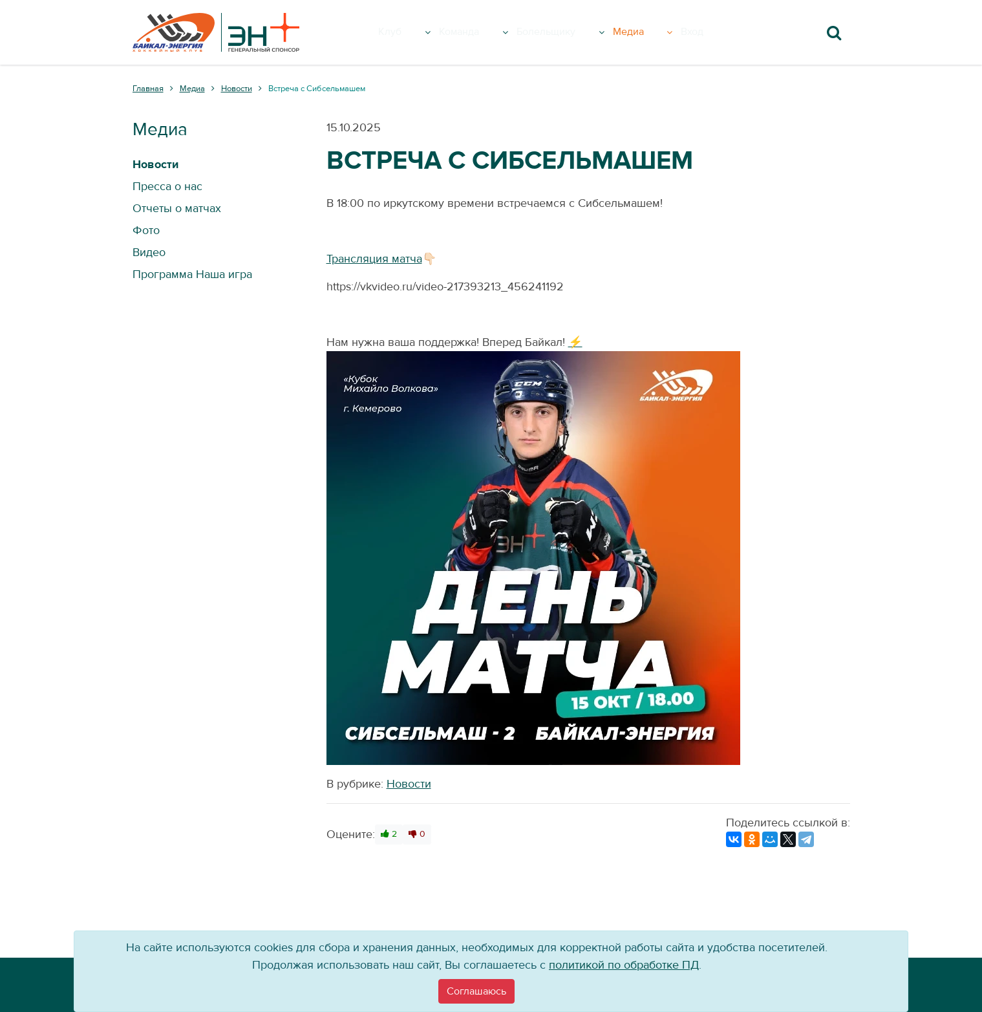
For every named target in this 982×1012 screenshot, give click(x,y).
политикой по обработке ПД (624, 965)
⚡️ (575, 342)
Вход (713, 32)
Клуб (412, 32)
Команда (481, 32)
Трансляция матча (374, 259)
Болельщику (574, 32)
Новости (409, 784)
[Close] (476, 991)
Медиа (660, 32)
